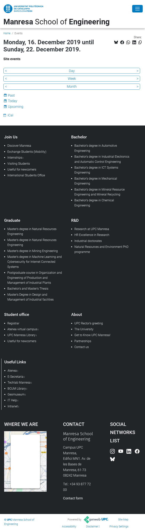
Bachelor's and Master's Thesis (27, 288)
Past (11, 95)
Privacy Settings (119, 526)
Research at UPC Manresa (91, 229)
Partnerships (82, 341)
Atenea (12, 370)
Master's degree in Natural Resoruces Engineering (31, 242)
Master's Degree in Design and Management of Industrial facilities (30, 297)
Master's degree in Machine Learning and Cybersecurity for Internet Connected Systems (34, 262)
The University (83, 329)
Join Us (11, 137)
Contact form (73, 498)
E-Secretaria (15, 376)
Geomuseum (16, 394)
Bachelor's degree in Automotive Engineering (95, 148)
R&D (75, 220)
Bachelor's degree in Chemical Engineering (94, 202)
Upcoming (15, 107)
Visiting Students (18, 163)
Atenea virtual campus (22, 329)
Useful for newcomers (21, 169)
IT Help (12, 400)
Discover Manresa (19, 145)
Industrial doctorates (88, 241)
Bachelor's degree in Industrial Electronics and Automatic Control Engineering (101, 159)
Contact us (81, 347)
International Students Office (26, 175)
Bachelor (79, 137)
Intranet (13, 406)
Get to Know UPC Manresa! (92, 335)
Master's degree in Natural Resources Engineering (31, 231)
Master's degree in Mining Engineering (32, 251)
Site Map (123, 519)
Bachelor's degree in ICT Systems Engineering (96, 170)
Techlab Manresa (19, 382)
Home (6, 33)
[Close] (137, 8)
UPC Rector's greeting (88, 323)
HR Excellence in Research (91, 235)
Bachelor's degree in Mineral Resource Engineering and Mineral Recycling (99, 192)
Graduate (12, 220)
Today (12, 101)
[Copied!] (140, 42)
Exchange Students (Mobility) (26, 151)
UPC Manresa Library (21, 335)
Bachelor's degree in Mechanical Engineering (95, 181)
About (76, 314)
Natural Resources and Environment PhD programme (101, 249)
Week (72, 79)
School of (56, 21)
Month (72, 86)
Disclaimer (92, 526)
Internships (14, 157)
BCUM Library (17, 388)
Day (72, 71)
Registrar (13, 323)
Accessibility (69, 526)
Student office (16, 314)
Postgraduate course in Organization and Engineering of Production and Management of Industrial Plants (34, 277)
